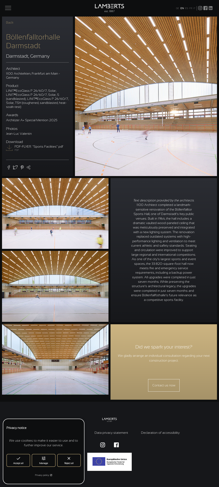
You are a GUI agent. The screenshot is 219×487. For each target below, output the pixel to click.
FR (190, 8)
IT (194, 8)
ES (186, 8)
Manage (43, 460)
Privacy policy (43, 475)
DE (177, 8)
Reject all (69, 460)
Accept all (18, 460)
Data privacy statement (111, 432)
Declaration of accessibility (160, 432)
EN (182, 8)
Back (9, 22)
